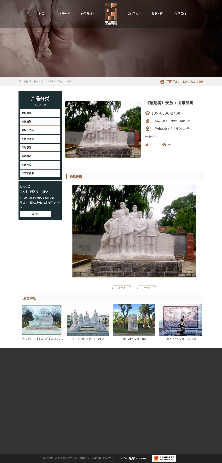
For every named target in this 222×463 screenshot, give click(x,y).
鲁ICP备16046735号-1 (104, 458)
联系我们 (35, 213)
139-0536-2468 (166, 113)
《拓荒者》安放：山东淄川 (60, 81)
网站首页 (38, 81)
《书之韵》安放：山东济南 (146, 287)
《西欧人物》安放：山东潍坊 (121, 287)
